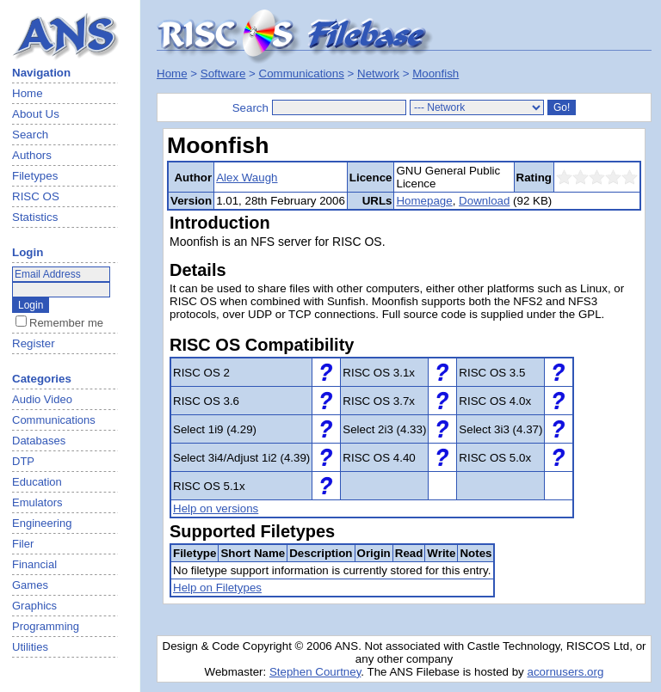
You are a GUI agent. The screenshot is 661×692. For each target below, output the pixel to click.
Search (30, 134)
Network (378, 73)
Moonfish (435, 73)
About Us (35, 113)
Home (27, 93)
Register (33, 343)
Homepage (424, 200)
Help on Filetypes (217, 587)
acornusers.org (565, 671)
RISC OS (35, 196)
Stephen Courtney (315, 671)
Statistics (35, 217)
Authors (32, 155)
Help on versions (215, 508)
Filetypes (35, 175)
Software (223, 73)
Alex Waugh (246, 177)
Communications (301, 73)
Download (484, 200)
